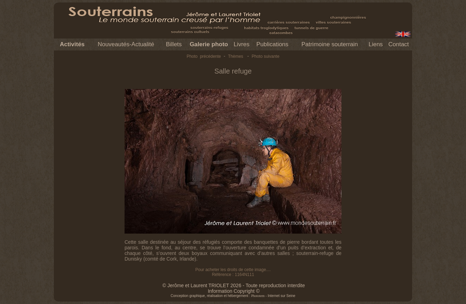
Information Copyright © (234, 291)
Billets (174, 44)
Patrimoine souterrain (329, 44)
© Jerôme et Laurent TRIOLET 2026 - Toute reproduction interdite (233, 285)
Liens (375, 44)
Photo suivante (265, 56)
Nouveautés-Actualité (126, 44)
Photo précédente (203, 56)
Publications (272, 44)
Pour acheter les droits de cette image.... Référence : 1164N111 (232, 272)
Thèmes (235, 56)
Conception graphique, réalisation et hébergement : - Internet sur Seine (233, 296)
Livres (241, 44)
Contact (398, 44)
